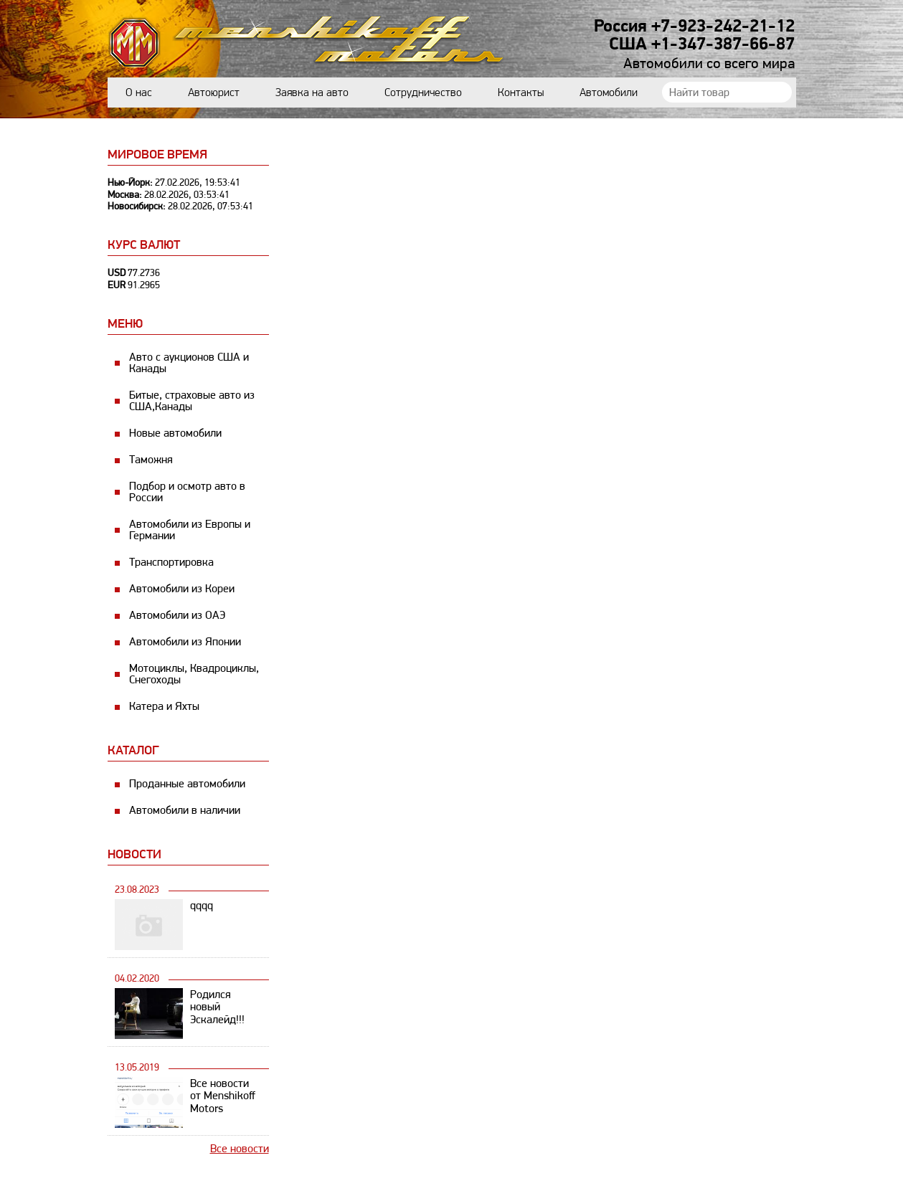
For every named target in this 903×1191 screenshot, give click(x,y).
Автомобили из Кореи (182, 588)
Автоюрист (214, 92)
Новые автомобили (175, 433)
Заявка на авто (312, 92)
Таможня (151, 459)
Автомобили (609, 92)
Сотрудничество (423, 92)
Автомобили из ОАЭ (177, 615)
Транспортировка (171, 562)
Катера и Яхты (164, 706)
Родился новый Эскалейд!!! (217, 1007)
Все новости (239, 1148)
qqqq (201, 905)
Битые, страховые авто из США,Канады (192, 400)
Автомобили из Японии (185, 641)
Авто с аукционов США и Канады (189, 362)
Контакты (521, 92)
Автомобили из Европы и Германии (189, 529)
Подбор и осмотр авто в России (187, 491)
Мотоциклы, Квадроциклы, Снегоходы (194, 673)
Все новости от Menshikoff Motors (222, 1096)
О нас (139, 92)
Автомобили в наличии (184, 810)
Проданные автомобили (187, 783)
